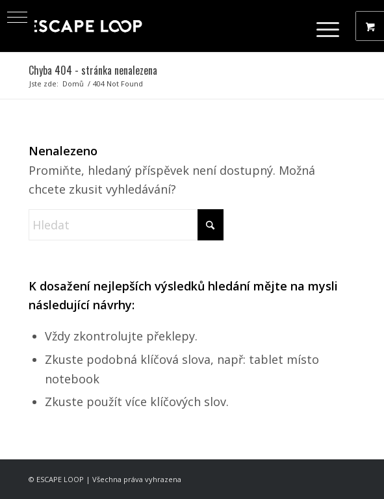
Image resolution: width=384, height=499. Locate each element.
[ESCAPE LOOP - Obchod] (159, 26)
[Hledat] (126, 224)
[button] (17, 17)
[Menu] (321, 26)
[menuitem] (329, 26)
